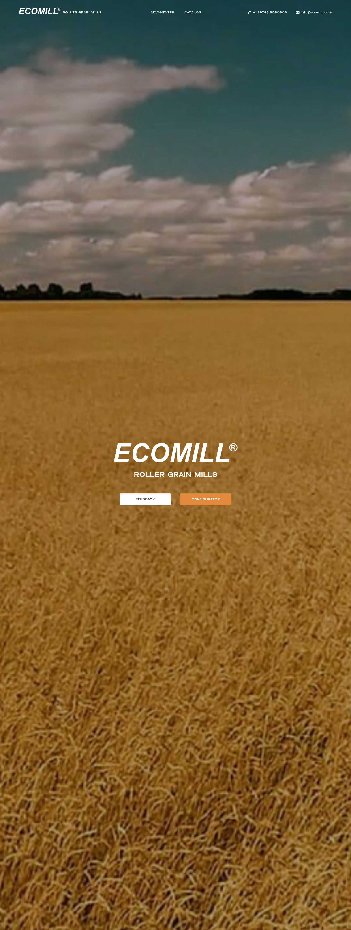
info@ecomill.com (316, 12)
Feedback (145, 499)
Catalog (192, 12)
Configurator (206, 499)
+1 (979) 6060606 (270, 12)
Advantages (162, 12)
